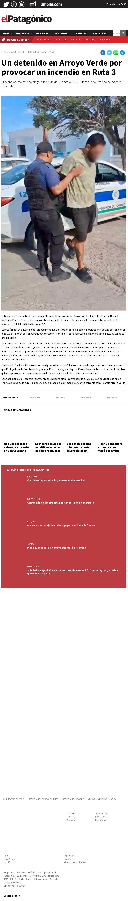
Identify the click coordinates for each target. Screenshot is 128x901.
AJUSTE (75, 39)
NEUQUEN (31, 521)
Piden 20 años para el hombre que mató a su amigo (110, 447)
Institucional (100, 820)
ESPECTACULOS (33, 567)
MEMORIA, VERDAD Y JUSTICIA (102, 799)
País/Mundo (61, 33)
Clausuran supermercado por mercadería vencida (56, 480)
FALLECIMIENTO (33, 499)
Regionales (22, 33)
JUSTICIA (30, 544)
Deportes (81, 33)
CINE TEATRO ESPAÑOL (14, 799)
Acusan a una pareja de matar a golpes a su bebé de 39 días (61, 525)
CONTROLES (32, 476)
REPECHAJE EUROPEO (73, 799)
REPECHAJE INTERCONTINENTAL (44, 799)
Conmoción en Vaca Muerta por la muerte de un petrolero (60, 502)
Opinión (7, 862)
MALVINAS (105, 39)
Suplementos (101, 813)
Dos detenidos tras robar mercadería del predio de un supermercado (78, 449)
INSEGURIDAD (43, 39)
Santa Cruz (99, 33)
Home (6, 33)
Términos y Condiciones (75, 862)
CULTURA (90, 39)
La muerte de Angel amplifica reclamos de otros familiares (48, 447)
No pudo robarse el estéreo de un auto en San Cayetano (16, 447)
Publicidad (100, 816)
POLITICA (61, 39)
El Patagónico (8, 51)
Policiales (42, 33)
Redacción (71, 820)
